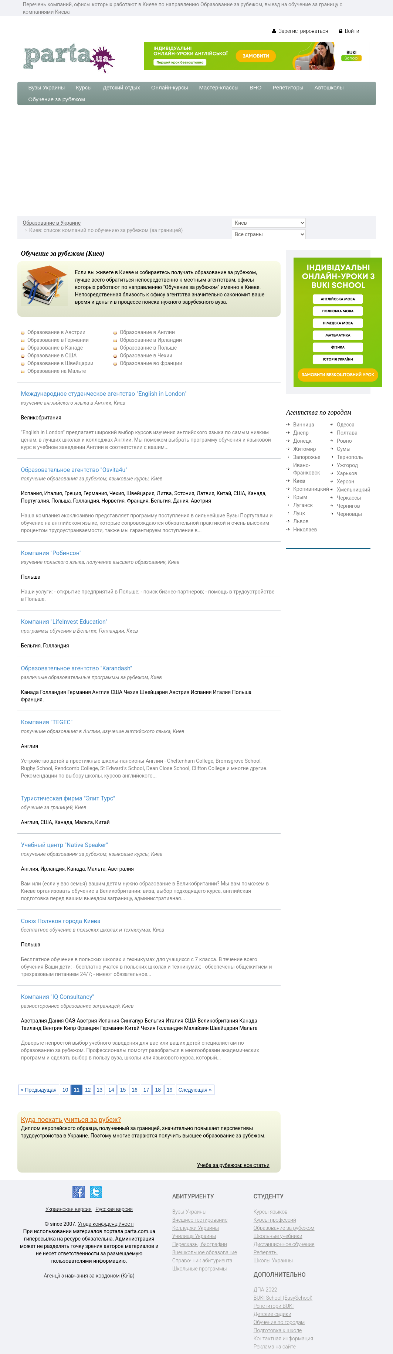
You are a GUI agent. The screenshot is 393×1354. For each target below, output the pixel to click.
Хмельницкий (353, 490)
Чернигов (348, 506)
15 (123, 1090)
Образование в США (52, 355)
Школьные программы (199, 1269)
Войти (349, 31)
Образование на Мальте (56, 371)
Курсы (84, 87)
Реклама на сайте (275, 1347)
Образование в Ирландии (151, 340)
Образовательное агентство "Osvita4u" (74, 469)
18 (158, 1090)
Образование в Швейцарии (60, 363)
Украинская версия (68, 1209)
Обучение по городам (279, 1322)
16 (135, 1090)
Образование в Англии (147, 332)
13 (100, 1090)
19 (170, 1090)
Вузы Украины (46, 87)
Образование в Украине (52, 223)
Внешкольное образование (204, 1252)
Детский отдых (121, 87)
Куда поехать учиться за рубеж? (71, 1119)
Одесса (346, 425)
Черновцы (349, 514)
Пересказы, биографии (199, 1244)
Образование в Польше (148, 348)
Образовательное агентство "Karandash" (76, 668)
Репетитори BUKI (274, 1306)
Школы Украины (273, 1260)
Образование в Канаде (55, 348)
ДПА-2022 (265, 1290)
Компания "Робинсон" (51, 553)
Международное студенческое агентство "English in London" (104, 393)
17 (146, 1090)
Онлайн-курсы (169, 87)
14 (111, 1090)
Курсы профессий (275, 1220)
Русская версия (114, 1209)
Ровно (344, 441)
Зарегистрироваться (300, 31)
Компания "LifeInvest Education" (64, 621)
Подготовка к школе (278, 1330)
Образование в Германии (58, 340)
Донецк (302, 441)
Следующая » (195, 1090)
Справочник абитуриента (202, 1260)
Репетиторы (287, 87)
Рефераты (266, 1252)
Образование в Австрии (56, 332)
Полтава (347, 433)
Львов (301, 521)
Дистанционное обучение (284, 1244)
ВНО (256, 87)
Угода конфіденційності (105, 1224)
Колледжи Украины (195, 1228)
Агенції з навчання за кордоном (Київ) (89, 1276)
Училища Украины (194, 1236)
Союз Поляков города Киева (61, 921)
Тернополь (350, 457)
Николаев (305, 530)
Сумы (343, 449)
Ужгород (347, 465)
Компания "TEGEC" (47, 722)
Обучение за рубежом (56, 99)
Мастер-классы (218, 87)
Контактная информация (283, 1338)
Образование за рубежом (284, 1228)
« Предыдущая (39, 1090)
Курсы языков (271, 1212)
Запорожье (306, 457)
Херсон (345, 481)
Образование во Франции (151, 363)
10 (65, 1090)
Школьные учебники (278, 1236)
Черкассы (349, 498)
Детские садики (272, 1314)
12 (88, 1090)
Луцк (299, 513)
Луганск (303, 505)
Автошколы (329, 87)
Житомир (304, 449)
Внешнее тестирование (200, 1220)
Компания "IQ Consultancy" (57, 996)
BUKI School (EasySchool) (283, 1298)
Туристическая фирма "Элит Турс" (68, 798)
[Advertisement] (196, 160)
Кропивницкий (311, 489)
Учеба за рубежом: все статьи (233, 1165)
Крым (300, 497)
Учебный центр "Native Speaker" (64, 844)
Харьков (347, 473)
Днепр (301, 433)
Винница (303, 425)
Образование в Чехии (146, 355)
